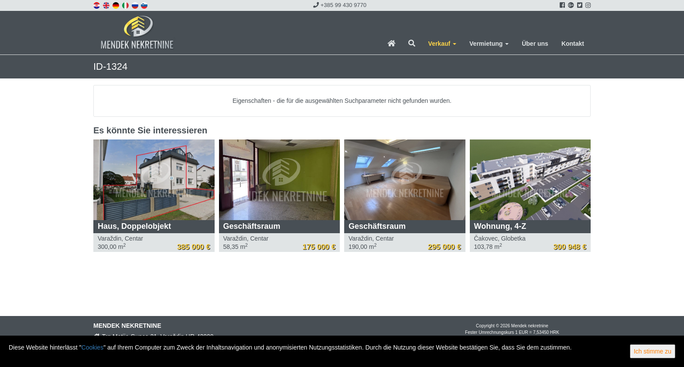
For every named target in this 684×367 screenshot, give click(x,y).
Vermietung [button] (489, 43)
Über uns (535, 43)
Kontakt (572, 43)
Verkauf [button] (442, 43)
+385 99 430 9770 (339, 5)
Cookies (93, 347)
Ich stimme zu (652, 351)
